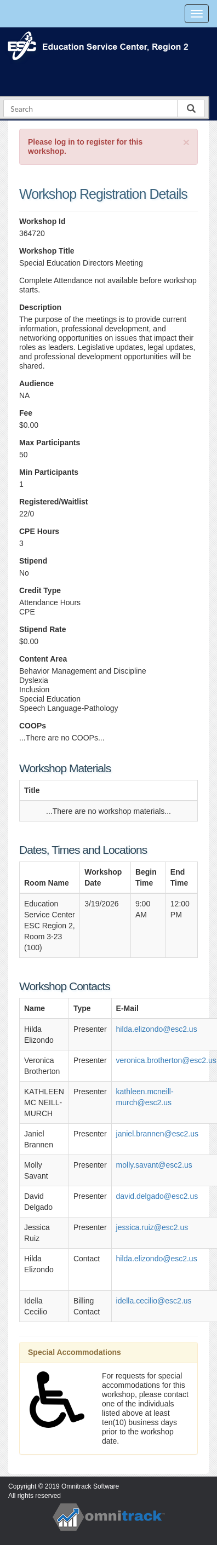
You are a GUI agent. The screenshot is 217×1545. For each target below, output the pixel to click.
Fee (25, 413)
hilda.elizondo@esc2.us (156, 1029)
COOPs (32, 725)
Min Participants (48, 472)
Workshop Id (42, 221)
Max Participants (49, 442)
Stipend (33, 560)
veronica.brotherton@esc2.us (166, 1060)
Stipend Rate (42, 629)
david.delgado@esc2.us (157, 1196)
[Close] (186, 142)
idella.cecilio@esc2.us (154, 1300)
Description (40, 307)
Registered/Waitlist (53, 501)
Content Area (43, 658)
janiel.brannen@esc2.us (157, 1133)
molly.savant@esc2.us (154, 1165)
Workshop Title (47, 250)
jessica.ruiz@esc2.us (152, 1227)
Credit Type (40, 590)
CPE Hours (39, 531)
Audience (36, 383)
